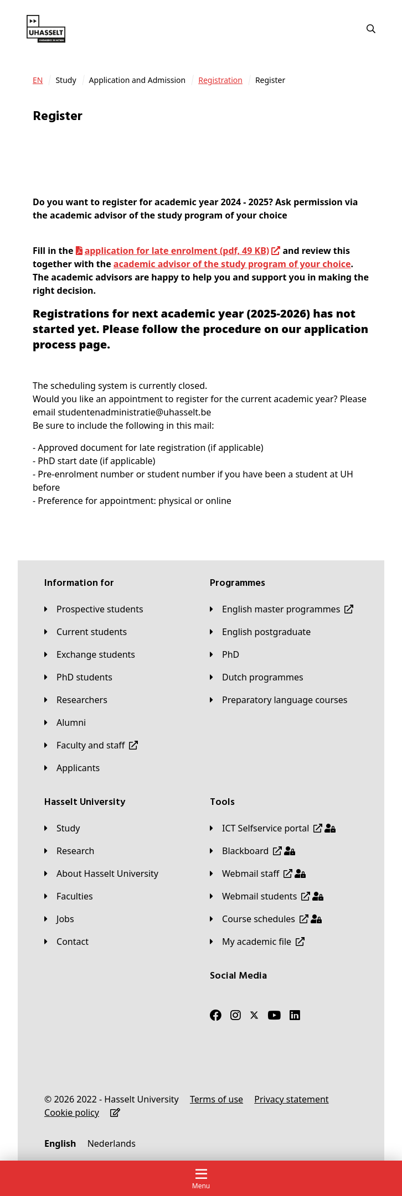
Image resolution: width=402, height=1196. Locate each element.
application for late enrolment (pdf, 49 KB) (177, 251)
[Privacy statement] (291, 1099)
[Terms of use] (216, 1099)
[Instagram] (235, 1015)
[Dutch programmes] (256, 677)
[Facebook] (215, 1015)
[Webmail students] (266, 896)
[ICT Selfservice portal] (273, 828)
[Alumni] (65, 722)
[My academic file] (257, 941)
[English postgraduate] (260, 631)
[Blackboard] (252, 850)
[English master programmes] (281, 609)
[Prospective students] (93, 609)
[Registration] (220, 80)
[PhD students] (78, 677)
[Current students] (85, 631)
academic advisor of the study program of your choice (232, 264)
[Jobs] (59, 918)
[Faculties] (68, 896)
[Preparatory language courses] (278, 699)
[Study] (62, 828)
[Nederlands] (111, 1143)
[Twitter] (254, 1015)
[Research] (69, 850)
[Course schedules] (266, 918)
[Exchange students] (89, 654)
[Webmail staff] (258, 873)
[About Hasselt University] (101, 873)
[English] (60, 1143)
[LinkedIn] (295, 1015)
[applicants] (72, 767)
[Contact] (66, 941)
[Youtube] (274, 1015)
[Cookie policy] (71, 1112)
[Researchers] (75, 699)
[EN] (38, 80)
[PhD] (224, 654)
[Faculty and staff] (91, 745)
